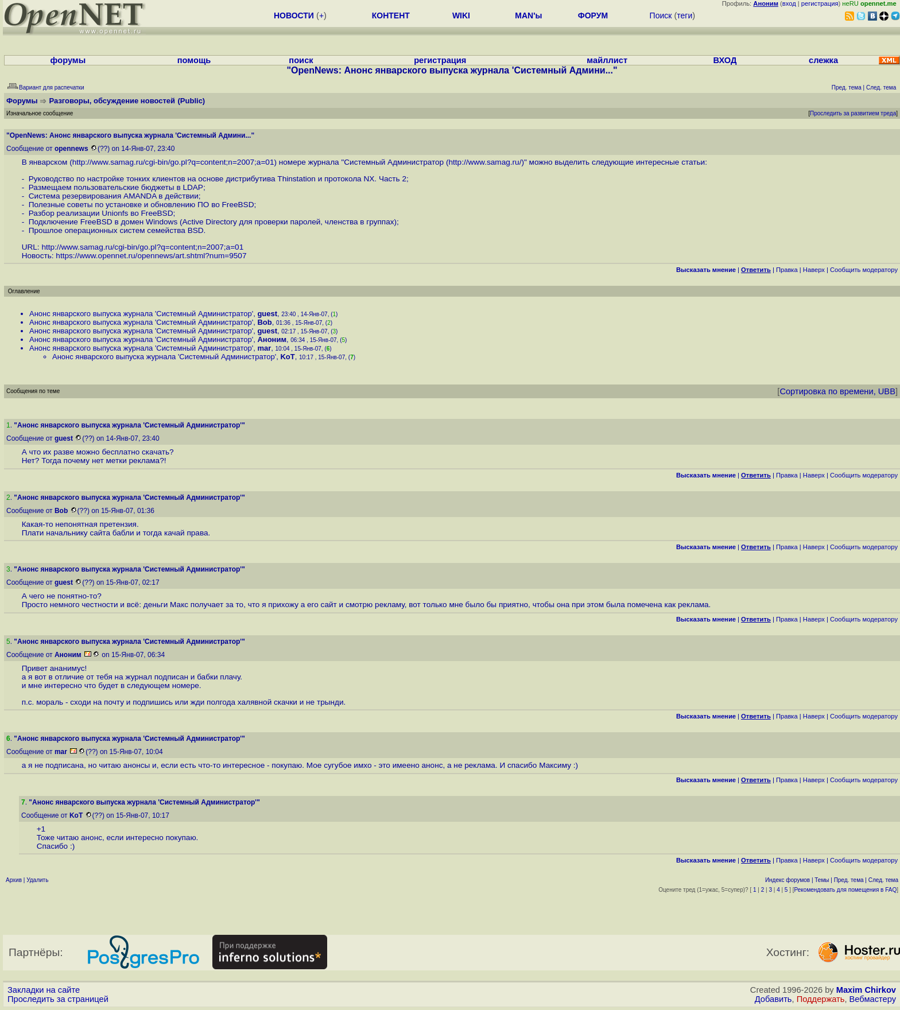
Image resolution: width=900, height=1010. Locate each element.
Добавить (773, 999)
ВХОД (724, 60)
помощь (194, 60)
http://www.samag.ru (483, 162)
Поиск (661, 15)
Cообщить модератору (864, 269)
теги (684, 15)
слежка (823, 60)
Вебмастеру (872, 999)
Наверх (814, 269)
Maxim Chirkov (866, 990)
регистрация (820, 3)
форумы (68, 60)
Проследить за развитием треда (853, 113)
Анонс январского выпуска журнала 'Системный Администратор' (141, 313)
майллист (607, 60)
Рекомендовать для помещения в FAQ (845, 890)
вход (789, 3)
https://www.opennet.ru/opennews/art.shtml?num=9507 (151, 255)
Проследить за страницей (57, 999)
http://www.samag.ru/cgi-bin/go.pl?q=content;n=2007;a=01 (173, 162)
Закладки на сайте (43, 990)
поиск (301, 60)
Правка (787, 269)
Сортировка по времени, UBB (837, 391)
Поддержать (821, 999)
